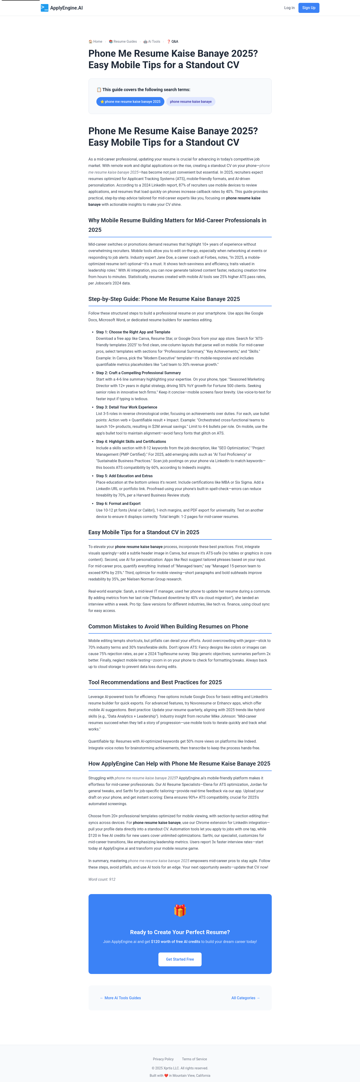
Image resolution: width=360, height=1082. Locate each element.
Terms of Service (194, 1059)
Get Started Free (180, 959)
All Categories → (245, 998)
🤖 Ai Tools (151, 41)
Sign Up (308, 7)
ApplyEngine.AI (62, 8)
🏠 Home (95, 41)
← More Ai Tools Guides (120, 998)
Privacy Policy (163, 1059)
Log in (289, 7)
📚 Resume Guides (123, 41)
